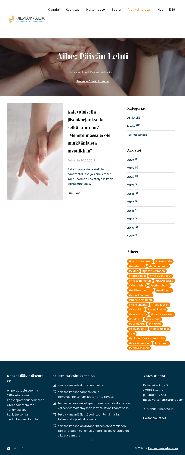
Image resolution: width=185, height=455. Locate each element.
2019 (130, 185)
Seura (116, 9)
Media (131, 126)
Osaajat (54, 9)
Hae (161, 9)
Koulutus (73, 9)
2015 (130, 210)
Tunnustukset (137, 134)
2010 (130, 227)
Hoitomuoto (95, 9)
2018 (130, 194)
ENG (172, 9)
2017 (130, 202)
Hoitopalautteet (154, 418)
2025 (130, 159)
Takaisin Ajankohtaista (92, 81)
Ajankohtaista (139, 9)
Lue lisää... (75, 193)
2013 (130, 219)
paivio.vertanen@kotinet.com (163, 399)
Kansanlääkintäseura (163, 448)
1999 (130, 236)
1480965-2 (165, 409)
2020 (131, 176)
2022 (130, 168)
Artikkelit (133, 117)
